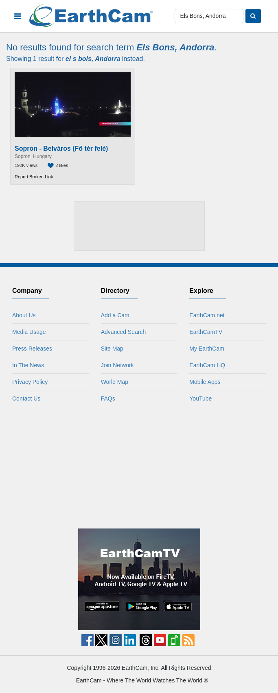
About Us (24, 315)
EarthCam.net (206, 315)
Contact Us (26, 398)
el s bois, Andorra (93, 58)
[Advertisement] (139, 226)
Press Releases (32, 348)
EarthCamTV (205, 332)
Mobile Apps (204, 382)
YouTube (200, 398)
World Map (114, 382)
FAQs (108, 398)
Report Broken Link (34, 176)
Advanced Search (123, 332)
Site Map (112, 348)
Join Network (117, 365)
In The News (28, 365)
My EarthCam (206, 348)
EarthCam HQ (207, 365)
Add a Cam (115, 315)
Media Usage (29, 332)
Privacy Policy (30, 382)
